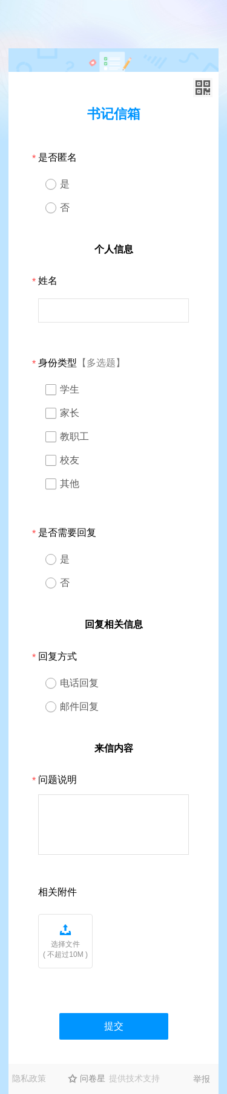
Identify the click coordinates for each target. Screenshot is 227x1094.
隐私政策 (29, 1078)
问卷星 (92, 1078)
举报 (201, 1079)
